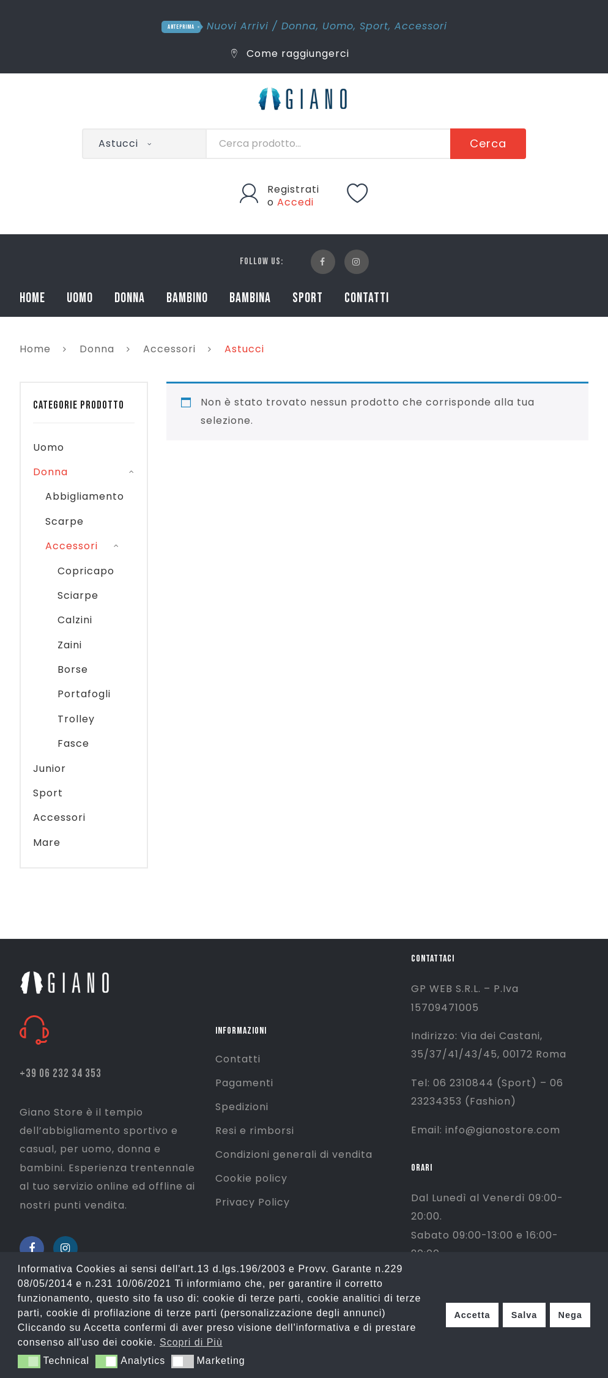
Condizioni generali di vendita (294, 1154)
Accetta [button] (472, 1315)
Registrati (293, 189)
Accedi (295, 202)
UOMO (80, 298)
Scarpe (64, 521)
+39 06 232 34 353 (61, 1074)
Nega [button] (570, 1315)
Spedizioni (242, 1107)
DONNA (129, 298)
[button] (29, 1361)
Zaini (69, 645)
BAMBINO (187, 298)
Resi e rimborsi (254, 1131)
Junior (49, 768)
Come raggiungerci (290, 53)
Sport (374, 26)
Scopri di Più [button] (191, 1342)
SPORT (307, 298)
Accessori (421, 26)
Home (35, 349)
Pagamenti (244, 1083)
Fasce (73, 743)
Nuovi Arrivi (238, 26)
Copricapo (85, 571)
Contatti (238, 1059)
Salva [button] (524, 1315)
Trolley (76, 719)
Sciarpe (77, 595)
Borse (72, 669)
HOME (32, 298)
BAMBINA (250, 298)
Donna (298, 26)
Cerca (488, 143)
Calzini (74, 620)
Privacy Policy (252, 1202)
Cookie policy (251, 1178)
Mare (47, 842)
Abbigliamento (84, 496)
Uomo (338, 26)
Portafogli (84, 694)
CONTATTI (366, 298)
